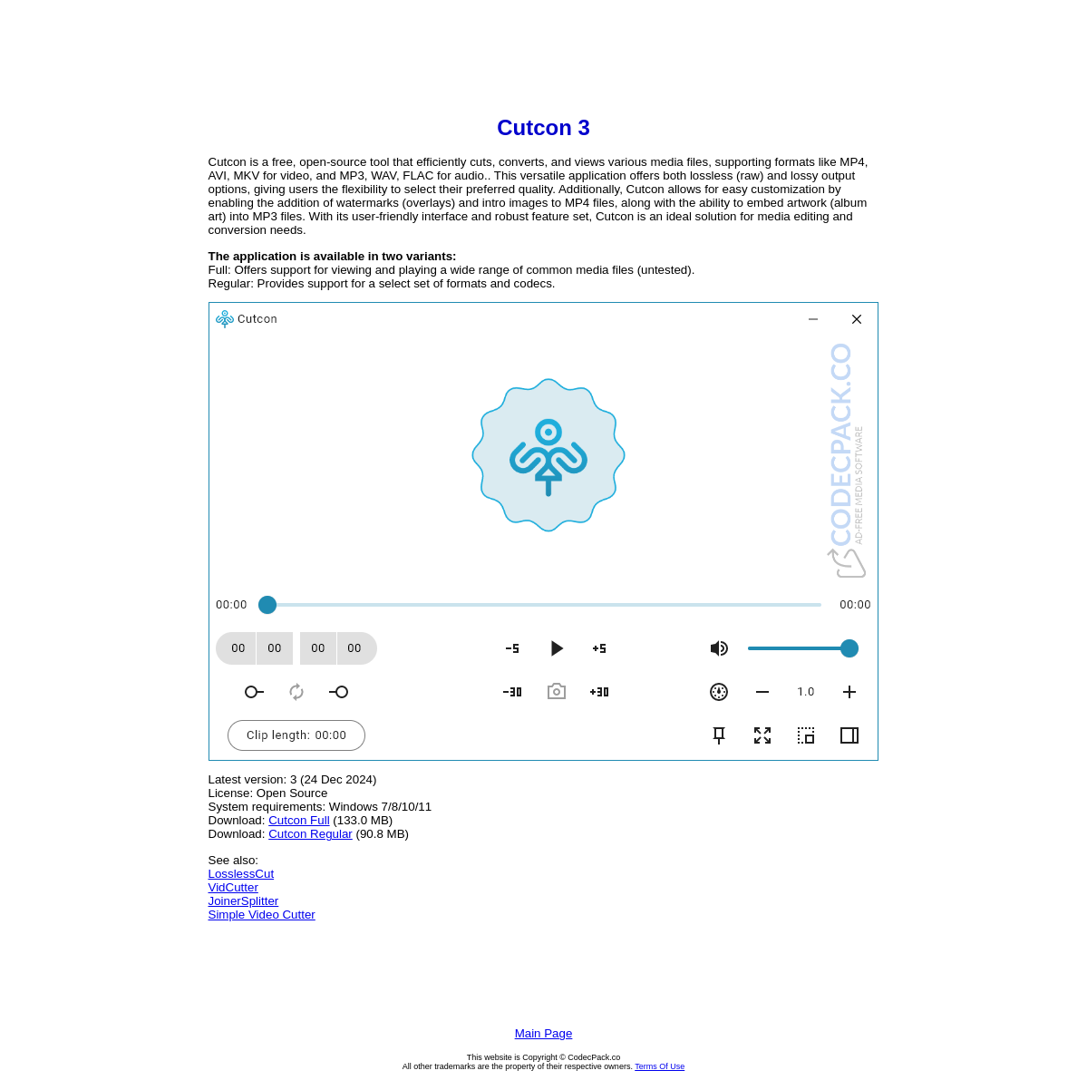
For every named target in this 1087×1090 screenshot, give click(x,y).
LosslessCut (242, 874)
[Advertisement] (544, 60)
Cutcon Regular (310, 834)
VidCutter (233, 887)
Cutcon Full (298, 820)
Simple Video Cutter (262, 914)
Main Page (544, 1033)
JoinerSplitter (244, 901)
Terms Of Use (659, 1066)
